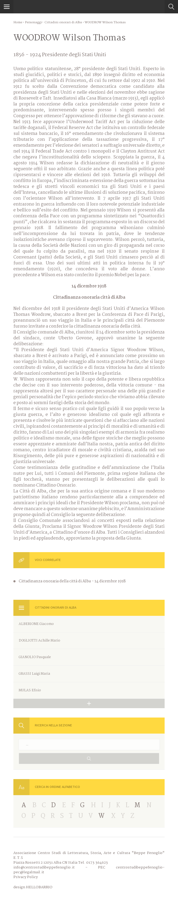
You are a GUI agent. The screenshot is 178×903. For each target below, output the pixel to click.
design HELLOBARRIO (32, 887)
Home (17, 22)
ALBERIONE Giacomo (36, 624)
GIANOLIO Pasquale (35, 657)
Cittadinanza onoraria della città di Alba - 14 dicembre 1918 (72, 581)
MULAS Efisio (30, 690)
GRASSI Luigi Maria (34, 674)
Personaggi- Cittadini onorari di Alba (53, 22)
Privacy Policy (25, 877)
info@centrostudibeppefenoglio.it (44, 867)
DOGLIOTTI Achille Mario (39, 640)
